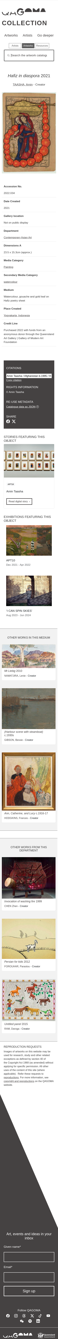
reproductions (11, 1077)
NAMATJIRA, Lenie (15, 675)
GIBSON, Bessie (13, 740)
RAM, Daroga (11, 1028)
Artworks (11, 35)
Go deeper (45, 35)
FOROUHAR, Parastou (17, 966)
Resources (42, 45)
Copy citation (13, 380)
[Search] (29, 55)
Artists (27, 35)
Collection (24, 23)
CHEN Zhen (11, 906)
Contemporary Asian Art (18, 237)
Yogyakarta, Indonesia (17, 315)
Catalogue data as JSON (20, 406)
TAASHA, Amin (23, 84)
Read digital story (18, 501)
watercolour (10, 281)
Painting (8, 267)
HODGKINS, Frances (16, 818)
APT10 (11, 484)
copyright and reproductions (19, 1081)
